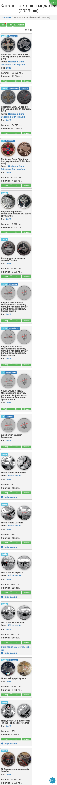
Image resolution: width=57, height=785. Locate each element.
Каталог (5, 72)
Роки (3, 25)
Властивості (19, 25)
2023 (8, 67)
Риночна (5, 75)
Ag (3, 229)
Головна (6, 17)
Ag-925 (4, 36)
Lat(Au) (33, 139)
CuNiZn (33, 88)
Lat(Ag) (4, 185)
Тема (9, 25)
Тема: (4, 61)
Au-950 (33, 727)
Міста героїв (43, 249)
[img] (22, 44)
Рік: (3, 67)
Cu (3, 530)
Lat (3, 88)
